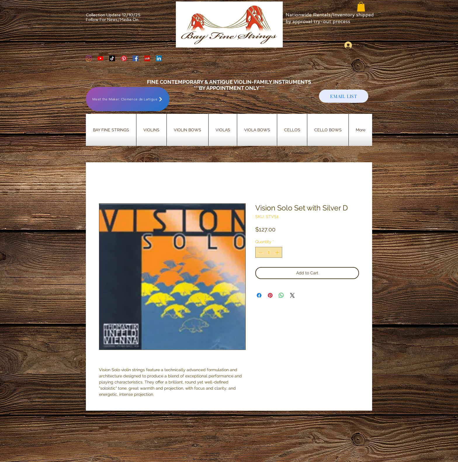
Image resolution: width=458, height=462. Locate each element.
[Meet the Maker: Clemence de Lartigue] (127, 99)
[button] (361, 6)
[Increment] (277, 252)
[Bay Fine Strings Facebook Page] (135, 58)
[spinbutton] (268, 252)
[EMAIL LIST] (343, 96)
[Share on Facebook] (259, 295)
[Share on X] (292, 295)
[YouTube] (100, 58)
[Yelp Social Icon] (147, 58)
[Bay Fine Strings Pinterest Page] (124, 58)
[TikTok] (112, 58)
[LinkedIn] (159, 58)
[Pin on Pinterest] (270, 295)
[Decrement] (259, 252)
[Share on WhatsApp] (281, 295)
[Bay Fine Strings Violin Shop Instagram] (89, 58)
